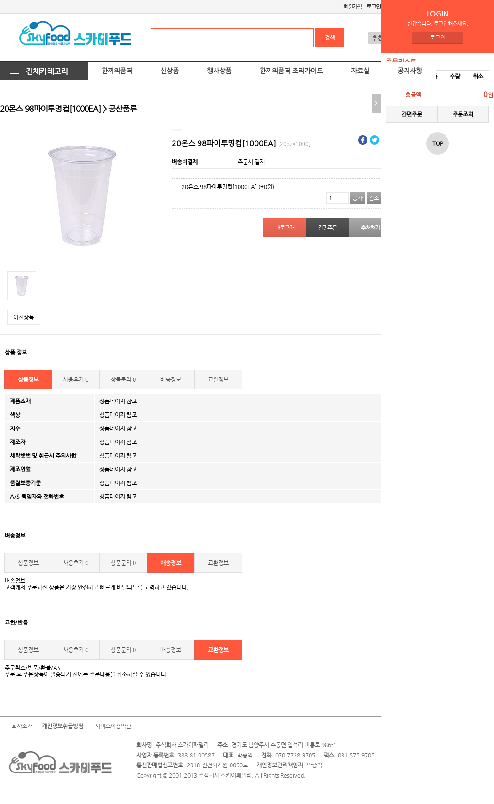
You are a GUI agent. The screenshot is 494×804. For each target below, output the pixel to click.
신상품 (169, 70)
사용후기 (75, 379)
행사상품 (219, 70)
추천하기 (370, 227)
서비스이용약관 (113, 726)
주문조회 (463, 114)
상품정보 (28, 379)
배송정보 (170, 379)
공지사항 (410, 70)
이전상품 (23, 317)
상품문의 (123, 379)
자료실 (360, 70)
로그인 (438, 37)
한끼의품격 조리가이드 (291, 70)
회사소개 (22, 726)
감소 (374, 198)
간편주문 (411, 114)
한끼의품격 (117, 70)
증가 (357, 198)
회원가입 (352, 6)
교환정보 (218, 379)
